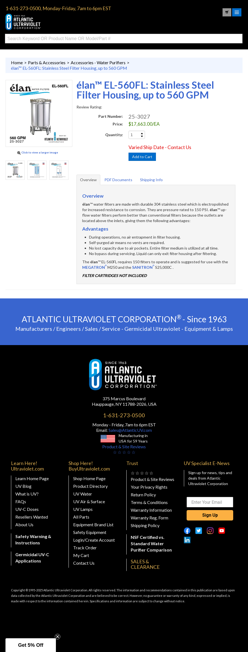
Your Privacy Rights (149, 486)
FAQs (20, 501)
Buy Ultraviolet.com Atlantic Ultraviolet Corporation (46, 22)
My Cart (81, 555)
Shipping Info (151, 179)
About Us (24, 524)
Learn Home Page (32, 478)
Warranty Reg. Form (149, 517)
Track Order (85, 547)
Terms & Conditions (149, 502)
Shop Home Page (89, 478)
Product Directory (90, 486)
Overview (88, 179)
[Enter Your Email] (210, 502)
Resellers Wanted (31, 516)
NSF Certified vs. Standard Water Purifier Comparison (151, 543)
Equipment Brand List (93, 524)
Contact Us (84, 563)
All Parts (81, 516)
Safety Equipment (89, 532)
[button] (30, 645)
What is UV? (27, 493)
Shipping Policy (145, 525)
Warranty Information (151, 510)
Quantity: (114, 134)
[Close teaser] (57, 636)
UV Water (82, 493)
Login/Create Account (94, 539)
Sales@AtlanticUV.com (130, 430)
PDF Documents (118, 179)
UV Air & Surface (89, 501)
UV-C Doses (27, 509)
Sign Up (210, 515)
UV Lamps (83, 509)
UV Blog (23, 486)
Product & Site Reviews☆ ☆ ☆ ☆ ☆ (124, 449)
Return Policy (143, 494)
